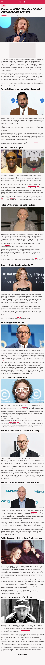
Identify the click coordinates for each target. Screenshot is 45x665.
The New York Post (37, 644)
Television (3, 5)
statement (26, 355)
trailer (33, 370)
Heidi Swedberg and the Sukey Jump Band (30, 591)
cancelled (22, 318)
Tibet (23, 74)
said (19, 300)
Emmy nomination (24, 628)
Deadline (39, 515)
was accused (26, 510)
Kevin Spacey (19, 352)
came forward (34, 512)
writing (36, 258)
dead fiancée (8, 70)
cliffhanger (27, 414)
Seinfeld (26, 566)
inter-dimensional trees (6, 77)
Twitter (31, 586)
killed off (26, 196)
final (29, 518)
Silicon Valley (25, 407)
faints (12, 574)
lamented (4, 180)
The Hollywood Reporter (33, 186)
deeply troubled (18, 364)
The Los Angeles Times (26, 649)
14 (3, 359)
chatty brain (21, 237)
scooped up (19, 317)
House (21, 117)
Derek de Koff (4, 15)
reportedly (7, 245)
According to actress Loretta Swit (17, 639)
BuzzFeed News (22, 350)
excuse (6, 312)
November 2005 (38, 177)
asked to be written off (25, 630)
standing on (12, 198)
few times (3, 143)
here (15, 253)
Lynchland (38, 243)
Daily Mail (32, 475)
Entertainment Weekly (34, 133)
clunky (2, 308)
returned (36, 142)
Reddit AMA (3, 239)
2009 (5, 117)
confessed (6, 302)
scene (4, 635)
